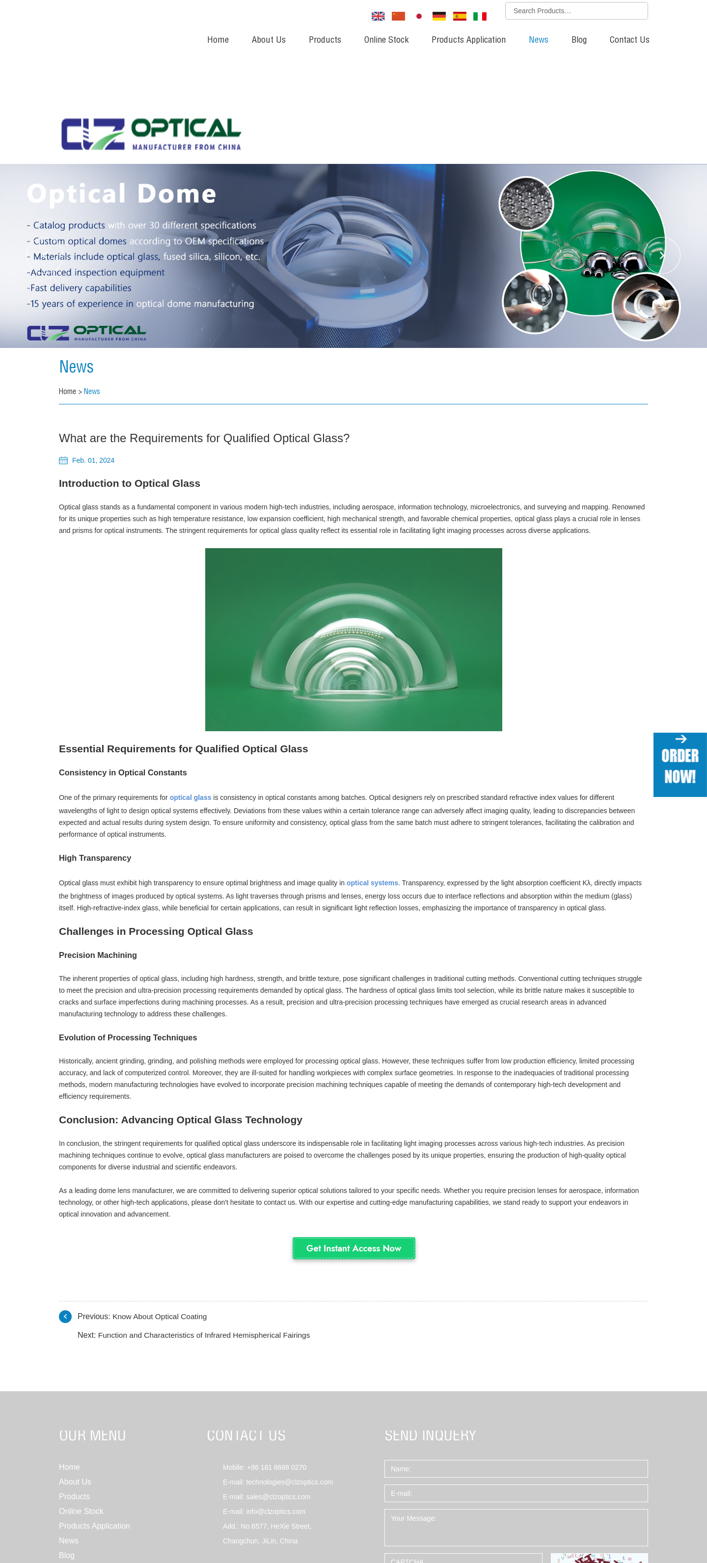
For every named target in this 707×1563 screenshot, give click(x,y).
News (538, 40)
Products (325, 40)
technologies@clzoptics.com (289, 1377)
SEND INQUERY (430, 1332)
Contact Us (630, 40)
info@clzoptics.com (275, 1406)
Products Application (469, 40)
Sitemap (71, 1527)
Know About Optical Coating (161, 1211)
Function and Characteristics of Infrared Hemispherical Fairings (208, 1230)
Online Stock (386, 40)
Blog (579, 40)
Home (218, 40)
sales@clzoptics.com (278, 1392)
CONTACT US (246, 1332)
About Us (269, 40)
